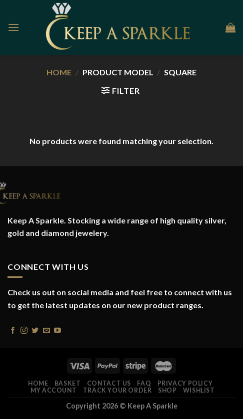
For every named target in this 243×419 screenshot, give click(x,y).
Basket (67, 383)
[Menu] (14, 27)
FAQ (144, 383)
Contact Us (109, 383)
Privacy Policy (185, 383)
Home (59, 72)
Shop (167, 390)
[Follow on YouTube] (57, 329)
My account (53, 390)
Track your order (117, 390)
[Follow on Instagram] (24, 329)
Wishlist (199, 390)
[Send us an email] (46, 329)
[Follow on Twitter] (35, 329)
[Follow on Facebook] (13, 329)
